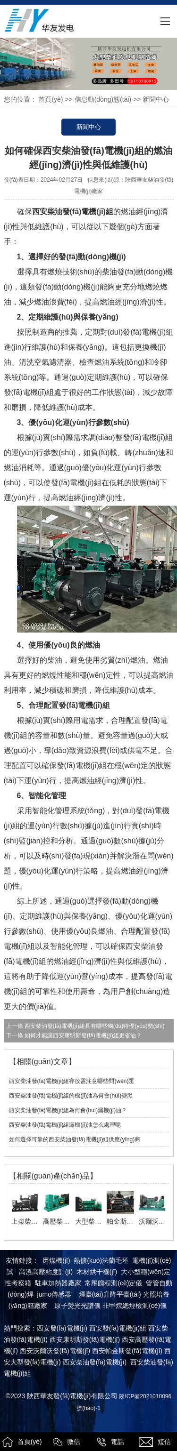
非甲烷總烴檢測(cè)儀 (134, 1305)
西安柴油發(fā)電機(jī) (94, 1362)
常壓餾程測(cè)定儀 (113, 1283)
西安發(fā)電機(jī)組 (117, 1328)
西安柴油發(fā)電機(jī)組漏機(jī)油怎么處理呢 (65, 1125)
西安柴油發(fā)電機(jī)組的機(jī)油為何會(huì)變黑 (71, 1095)
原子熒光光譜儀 (77, 1305)
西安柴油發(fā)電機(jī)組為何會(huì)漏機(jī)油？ (68, 1110)
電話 (110, 1442)
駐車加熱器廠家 (58, 1283)
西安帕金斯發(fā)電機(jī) (127, 1351)
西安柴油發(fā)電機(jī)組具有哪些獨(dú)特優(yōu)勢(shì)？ (94, 1026)
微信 (66, 1442)
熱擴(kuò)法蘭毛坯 (101, 1260)
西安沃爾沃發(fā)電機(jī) (55, 1351)
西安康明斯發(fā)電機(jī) (85, 1339)
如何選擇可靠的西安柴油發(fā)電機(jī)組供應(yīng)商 (75, 1139)
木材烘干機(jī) (96, 1271)
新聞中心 (88, 126)
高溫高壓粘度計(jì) (46, 1271)
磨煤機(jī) (56, 1260)
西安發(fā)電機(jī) (62, 1328)
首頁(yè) (50, 99)
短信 (155, 1442)
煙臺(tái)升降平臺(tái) (110, 1294)
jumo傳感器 (54, 1294)
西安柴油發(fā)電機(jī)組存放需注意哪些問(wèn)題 (72, 1081)
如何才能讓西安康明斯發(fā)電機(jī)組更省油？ (82, 1035)
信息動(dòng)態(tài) (103, 99)
